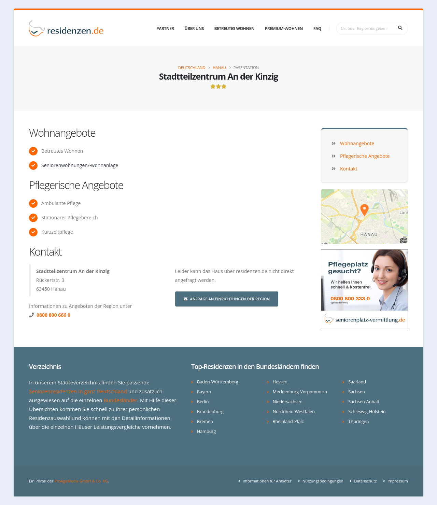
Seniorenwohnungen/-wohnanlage (79, 165)
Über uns (193, 28)
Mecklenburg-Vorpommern (300, 392)
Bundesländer (120, 400)
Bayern (204, 392)
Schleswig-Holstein (366, 411)
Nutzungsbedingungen (322, 480)
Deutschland (192, 67)
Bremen (205, 421)
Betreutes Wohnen (234, 28)
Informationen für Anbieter (267, 480)
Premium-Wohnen (284, 28)
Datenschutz (365, 480)
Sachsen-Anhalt (363, 402)
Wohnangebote (62, 132)
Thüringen (358, 421)
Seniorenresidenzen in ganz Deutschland (78, 391)
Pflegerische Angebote (76, 185)
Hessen (280, 382)
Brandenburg (210, 411)
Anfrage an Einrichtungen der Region (227, 298)
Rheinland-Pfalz (288, 421)
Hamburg (206, 431)
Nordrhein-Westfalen (294, 411)
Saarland (357, 382)
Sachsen (356, 392)
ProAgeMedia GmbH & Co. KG (81, 480)
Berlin (203, 402)
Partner (165, 28)
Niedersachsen (287, 402)
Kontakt (45, 251)
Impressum (397, 480)
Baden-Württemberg (217, 382)
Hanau (219, 67)
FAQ (317, 28)
